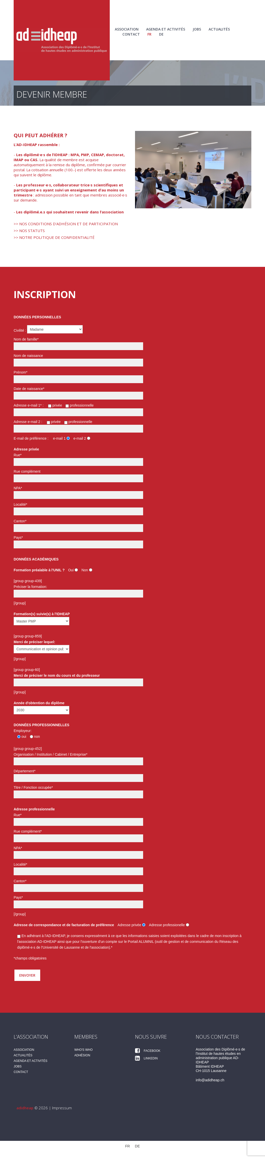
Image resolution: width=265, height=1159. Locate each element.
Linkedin (146, 1058)
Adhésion (82, 1055)
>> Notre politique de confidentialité (54, 237)
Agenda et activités (165, 29)
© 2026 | (34, 1107)
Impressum (62, 1107)
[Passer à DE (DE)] (161, 34)
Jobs (197, 29)
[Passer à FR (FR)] (127, 1146)
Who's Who (83, 1050)
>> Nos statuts (29, 230)
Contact (131, 34)
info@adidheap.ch (210, 1080)
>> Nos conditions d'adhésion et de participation (66, 223)
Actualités (219, 29)
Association (127, 29)
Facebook (147, 1051)
